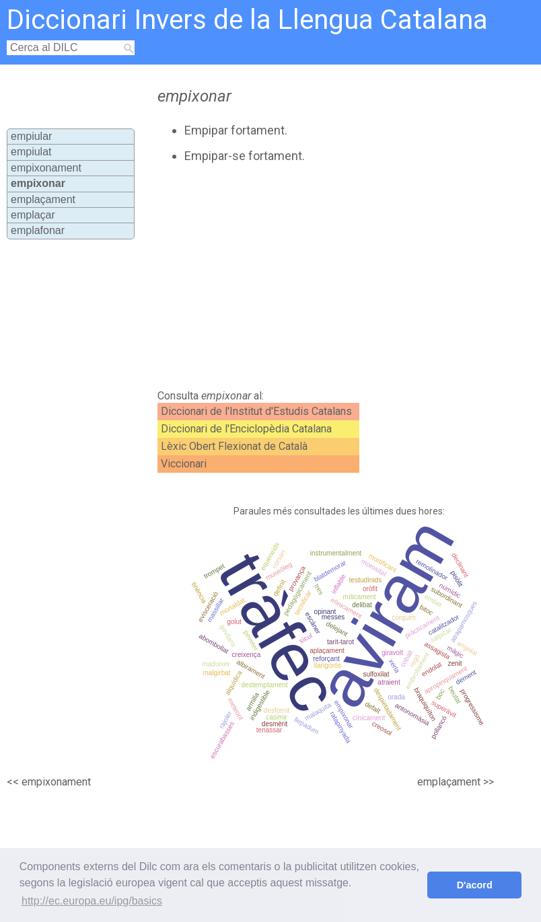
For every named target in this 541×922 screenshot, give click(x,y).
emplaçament (43, 199)
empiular (31, 136)
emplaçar (33, 215)
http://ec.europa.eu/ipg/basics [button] (92, 901)
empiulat (31, 151)
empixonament (46, 168)
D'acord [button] (475, 885)
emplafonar (38, 230)
